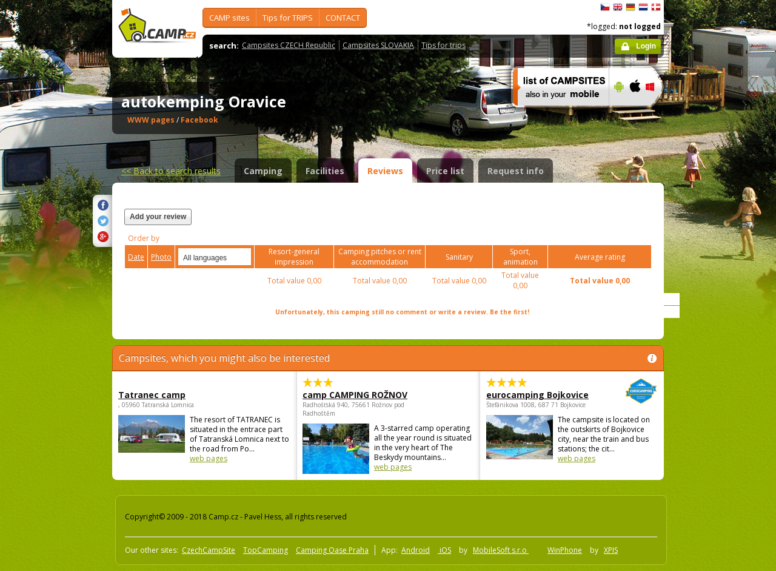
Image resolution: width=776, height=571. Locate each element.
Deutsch (630, 7)
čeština (605, 7)
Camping (263, 171)
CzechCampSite (208, 550)
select (242, 256)
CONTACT (343, 17)
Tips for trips (443, 45)
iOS (444, 550)
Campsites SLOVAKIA (378, 45)
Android (415, 550)
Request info (515, 171)
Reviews (385, 171)
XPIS (611, 550)
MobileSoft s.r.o (501, 550)
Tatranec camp (152, 394)
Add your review (158, 216)
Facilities (325, 171)
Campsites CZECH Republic (288, 45)
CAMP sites (229, 17)
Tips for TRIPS (288, 17)
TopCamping (265, 550)
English (618, 7)
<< (171, 171)
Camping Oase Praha (332, 550)
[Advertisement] (714, 365)
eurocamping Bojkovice (538, 394)
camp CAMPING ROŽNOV (355, 394)
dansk (656, 7)
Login (646, 46)
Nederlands (643, 7)
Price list (445, 171)
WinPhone (564, 550)
